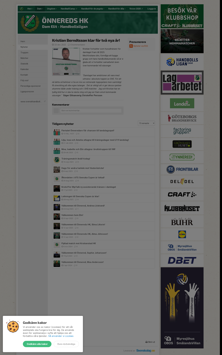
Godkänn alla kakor (37, 344)
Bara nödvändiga (66, 344)
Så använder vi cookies (60, 336)
